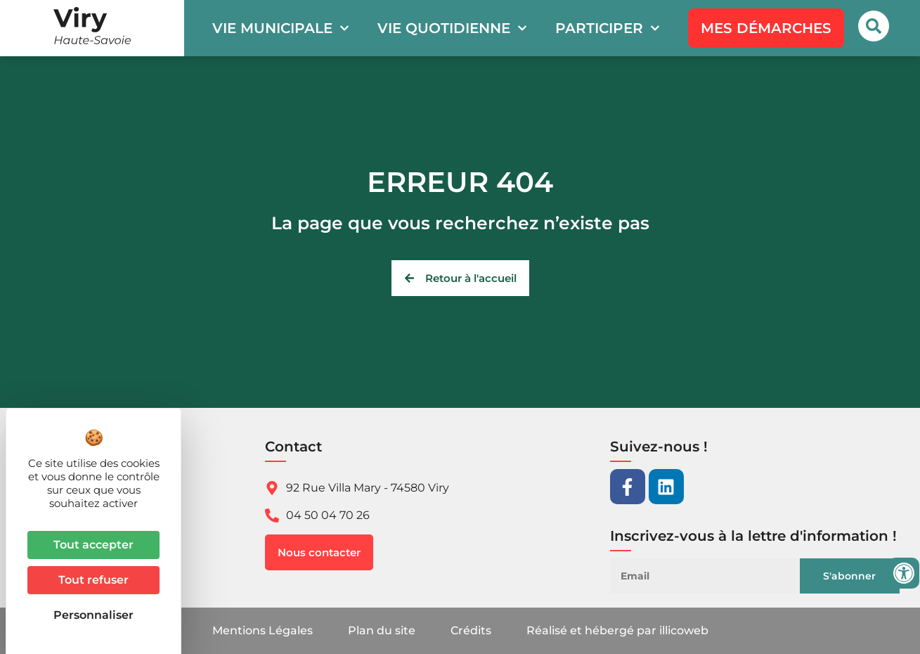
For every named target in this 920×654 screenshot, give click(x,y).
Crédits (471, 630)
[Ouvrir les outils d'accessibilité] (903, 573)
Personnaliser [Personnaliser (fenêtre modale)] (93, 615)
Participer (607, 28)
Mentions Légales (262, 630)
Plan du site (381, 630)
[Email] (714, 576)
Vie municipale (280, 28)
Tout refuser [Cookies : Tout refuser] (93, 579)
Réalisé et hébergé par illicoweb (617, 630)
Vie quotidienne (452, 28)
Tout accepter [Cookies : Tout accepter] (93, 544)
